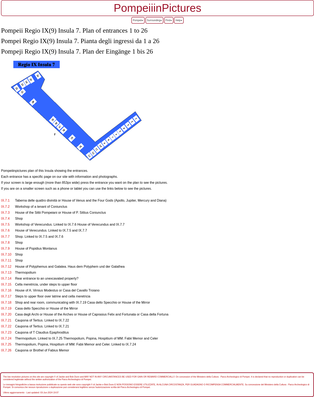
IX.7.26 (6, 350)
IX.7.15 (6, 284)
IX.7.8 (5, 242)
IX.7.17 (6, 296)
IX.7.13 (6, 272)
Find (169, 20)
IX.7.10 (6, 254)
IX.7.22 (6, 326)
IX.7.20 (6, 314)
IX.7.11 (6, 260)
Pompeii (138, 20)
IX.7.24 (6, 338)
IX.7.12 (6, 266)
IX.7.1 (5, 200)
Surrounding (154, 20)
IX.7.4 (5, 218)
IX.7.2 (5, 206)
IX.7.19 (6, 308)
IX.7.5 (5, 224)
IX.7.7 (5, 236)
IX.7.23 (6, 332)
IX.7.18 (6, 302)
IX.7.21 (6, 320)
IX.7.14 (6, 278)
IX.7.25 (6, 344)
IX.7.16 (6, 290)
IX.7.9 (5, 248)
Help (178, 20)
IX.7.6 (5, 230)
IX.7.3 (5, 212)
